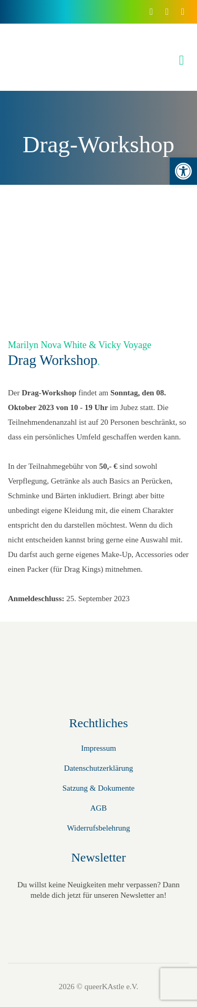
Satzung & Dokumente (98, 788)
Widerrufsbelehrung (98, 828)
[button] (183, 171)
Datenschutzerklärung (98, 768)
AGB (98, 808)
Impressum (98, 748)
